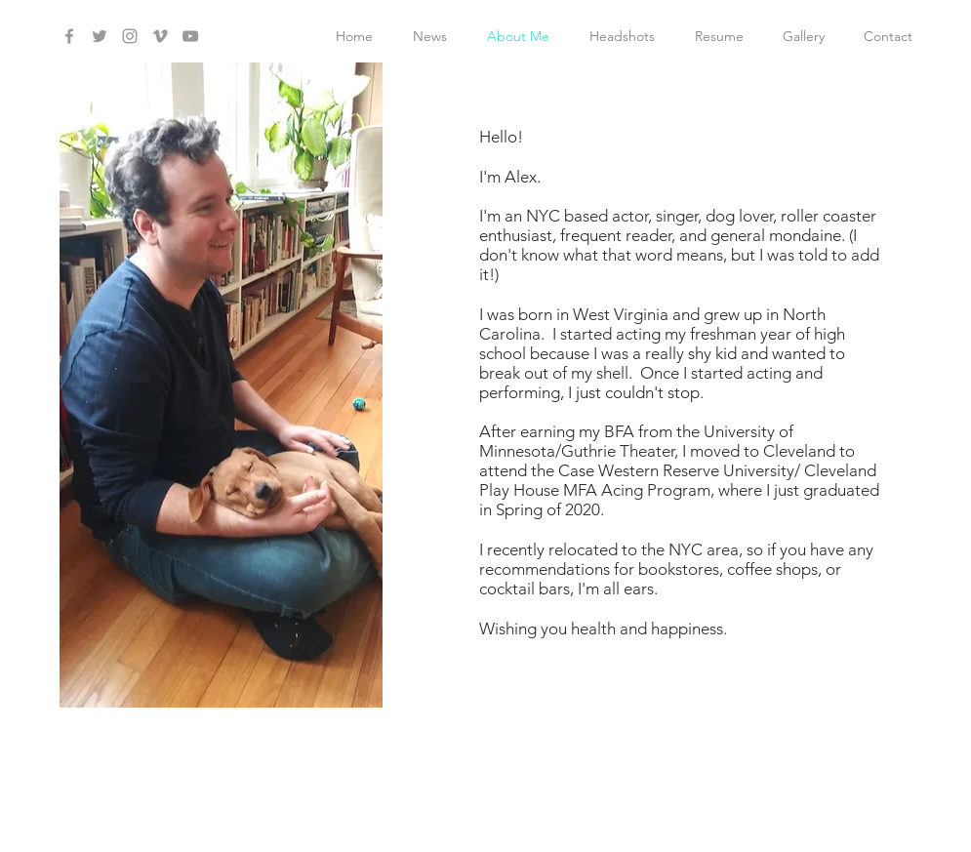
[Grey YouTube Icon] (190, 36)
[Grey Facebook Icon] (69, 36)
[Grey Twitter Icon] (99, 36)
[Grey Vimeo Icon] (160, 36)
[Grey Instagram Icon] (130, 36)
